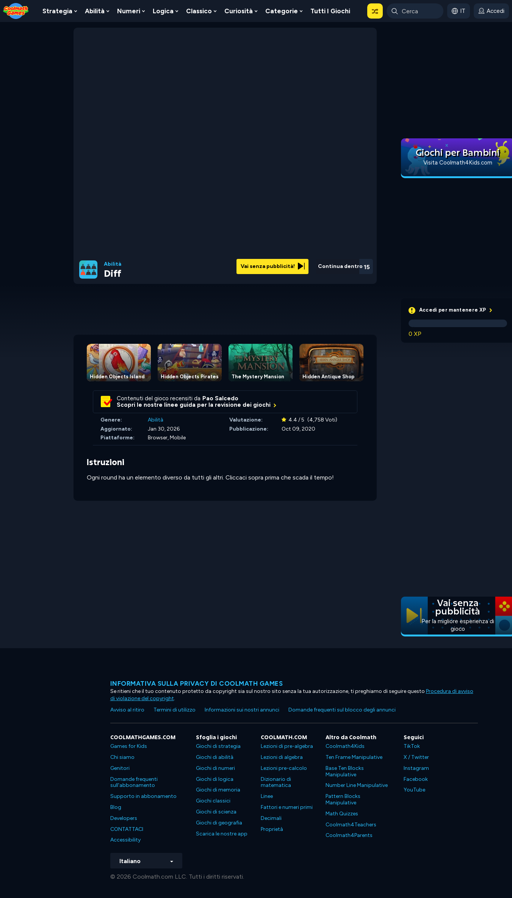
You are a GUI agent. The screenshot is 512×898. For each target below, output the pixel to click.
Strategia (57, 11)
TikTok (412, 746)
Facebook (416, 779)
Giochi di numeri (215, 768)
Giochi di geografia (219, 823)
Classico (199, 11)
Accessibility (125, 840)
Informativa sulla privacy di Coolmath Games (196, 683)
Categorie (281, 11)
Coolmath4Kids (345, 746)
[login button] (491, 11)
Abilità (95, 11)
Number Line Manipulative (357, 785)
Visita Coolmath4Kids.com (457, 162)
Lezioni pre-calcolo (284, 768)
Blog (115, 807)
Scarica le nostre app (221, 834)
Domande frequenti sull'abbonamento (134, 782)
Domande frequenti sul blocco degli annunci (342, 710)
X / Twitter (416, 757)
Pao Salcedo (220, 398)
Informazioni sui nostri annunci (242, 710)
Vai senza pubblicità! (273, 266)
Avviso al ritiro (127, 710)
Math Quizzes (342, 813)
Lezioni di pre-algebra (287, 746)
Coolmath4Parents (349, 835)
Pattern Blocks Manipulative (343, 799)
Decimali (271, 818)
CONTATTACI (126, 829)
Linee (267, 796)
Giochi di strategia (218, 746)
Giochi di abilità (214, 757)
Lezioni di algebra (282, 757)
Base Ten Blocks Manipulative (345, 771)
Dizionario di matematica (276, 782)
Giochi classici (213, 801)
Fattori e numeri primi (287, 807)
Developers (123, 818)
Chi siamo (122, 757)
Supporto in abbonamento (143, 796)
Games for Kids (128, 746)
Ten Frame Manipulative (354, 757)
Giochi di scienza (216, 812)
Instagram (416, 768)
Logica (163, 11)
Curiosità (238, 11)
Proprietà (272, 829)
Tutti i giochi (330, 11)
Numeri (128, 11)
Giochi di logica (214, 779)
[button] (375, 11)
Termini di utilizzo (174, 710)
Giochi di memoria (218, 790)
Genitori (120, 768)
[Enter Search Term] (415, 11)
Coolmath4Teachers (351, 824)
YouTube (414, 790)
